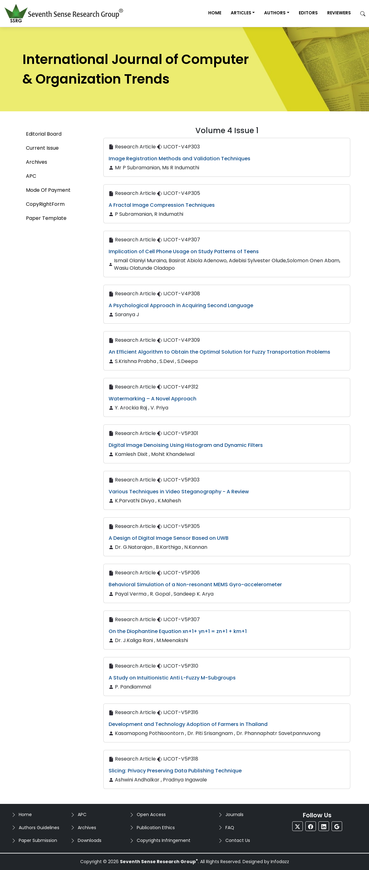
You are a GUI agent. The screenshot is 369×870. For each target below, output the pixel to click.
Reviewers (339, 13)
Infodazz (280, 861)
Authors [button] (275, 13)
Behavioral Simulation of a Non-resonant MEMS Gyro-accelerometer (195, 584)
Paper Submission (38, 840)
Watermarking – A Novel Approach (152, 398)
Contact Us (237, 840)
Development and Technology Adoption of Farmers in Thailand (188, 724)
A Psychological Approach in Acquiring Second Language (181, 305)
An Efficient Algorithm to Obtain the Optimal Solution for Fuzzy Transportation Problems (219, 351)
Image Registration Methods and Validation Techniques (179, 158)
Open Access (151, 814)
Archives (87, 827)
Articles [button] (241, 13)
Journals (234, 814)
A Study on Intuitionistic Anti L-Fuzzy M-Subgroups (172, 677)
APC (82, 814)
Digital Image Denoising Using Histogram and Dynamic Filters (186, 445)
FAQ (229, 827)
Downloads (89, 840)
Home (214, 13)
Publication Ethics (156, 827)
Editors (308, 13)
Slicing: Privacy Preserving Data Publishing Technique (175, 770)
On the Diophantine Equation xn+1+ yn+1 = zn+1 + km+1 (178, 631)
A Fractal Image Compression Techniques (162, 205)
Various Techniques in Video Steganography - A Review (179, 491)
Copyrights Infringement (163, 840)
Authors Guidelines (39, 827)
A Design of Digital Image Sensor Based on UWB (169, 538)
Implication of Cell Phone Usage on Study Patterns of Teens (184, 251)
